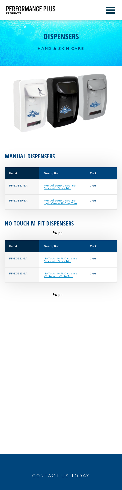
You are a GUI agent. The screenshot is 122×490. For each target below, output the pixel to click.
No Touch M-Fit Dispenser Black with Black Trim (61, 260)
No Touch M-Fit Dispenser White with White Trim (61, 275)
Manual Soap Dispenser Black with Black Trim (60, 187)
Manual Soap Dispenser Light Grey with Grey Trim (60, 202)
